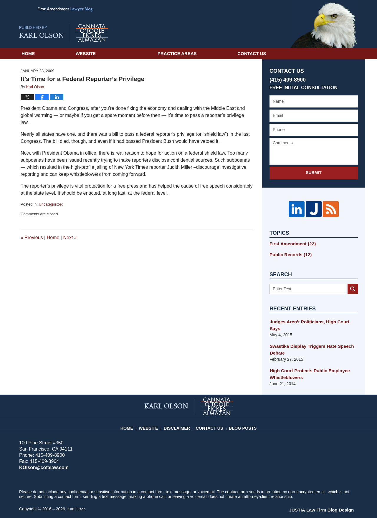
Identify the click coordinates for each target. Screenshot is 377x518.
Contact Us (315, 53)
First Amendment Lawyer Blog (63, 32)
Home (49, 53)
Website (128, 53)
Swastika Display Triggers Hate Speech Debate (308, 338)
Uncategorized (51, 204)
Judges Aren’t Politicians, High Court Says (311, 317)
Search (353, 284)
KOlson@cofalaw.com (42, 455)
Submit (314, 172)
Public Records (288, 250)
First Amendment (290, 240)
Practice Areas (219, 53)
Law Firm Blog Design (330, 497)
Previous (32, 237)
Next (70, 237)
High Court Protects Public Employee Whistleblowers (306, 362)
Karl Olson (77, 496)
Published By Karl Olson (324, 24)
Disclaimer (180, 413)
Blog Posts (241, 413)
